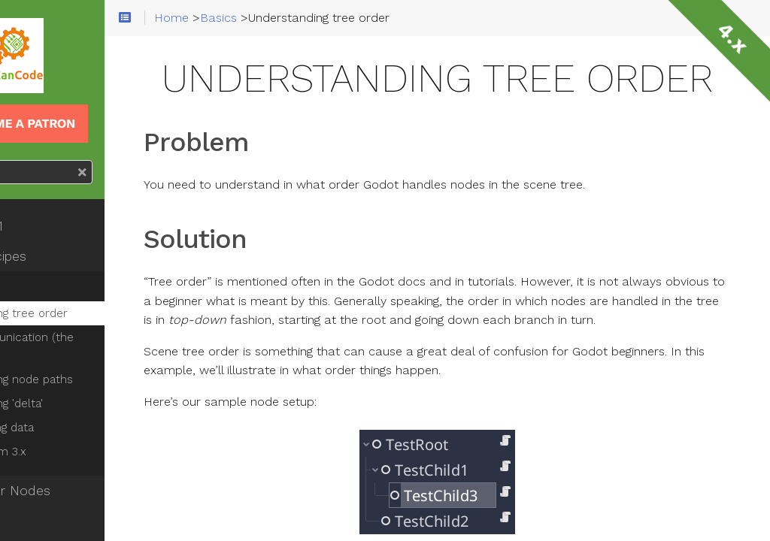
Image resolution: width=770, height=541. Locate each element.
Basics (42, 286)
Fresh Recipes (65, 256)
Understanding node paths (94, 379)
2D (31, 520)
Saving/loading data (75, 427)
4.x (732, 37)
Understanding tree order (92, 313)
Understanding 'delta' (79, 403)
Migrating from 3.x (71, 451)
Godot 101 (53, 226)
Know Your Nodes (77, 490)
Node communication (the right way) (108, 346)
